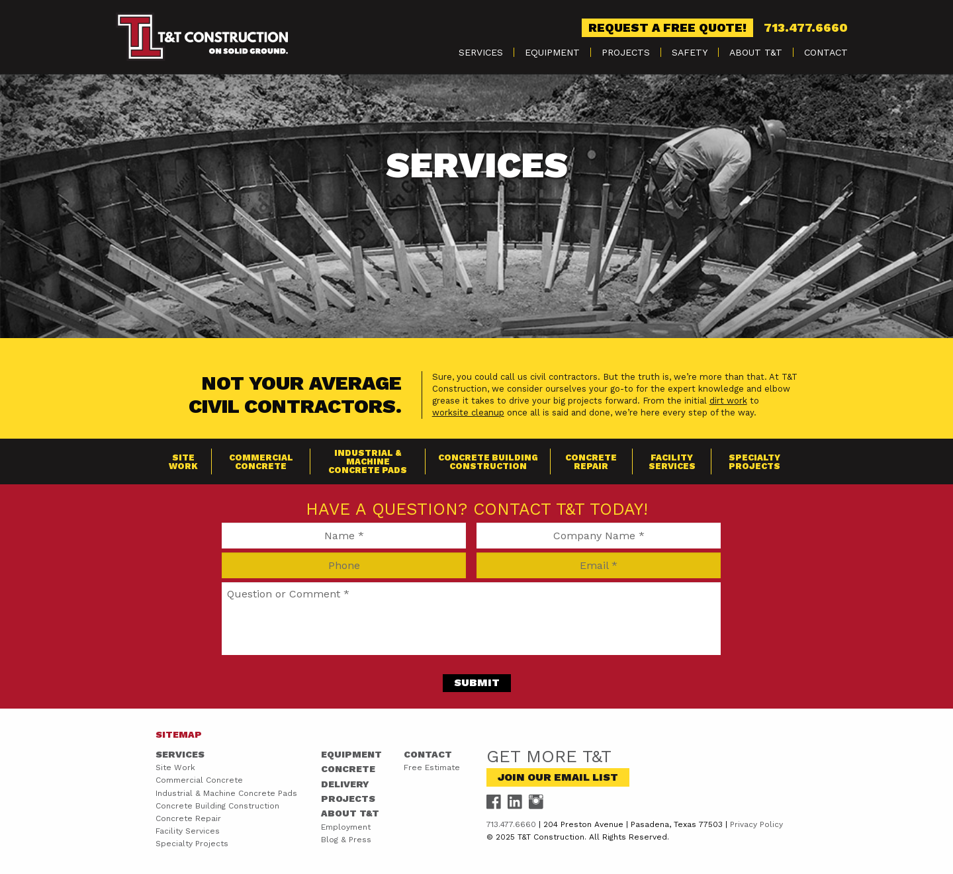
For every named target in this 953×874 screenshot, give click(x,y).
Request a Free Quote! (667, 27)
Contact (826, 52)
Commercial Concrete (261, 461)
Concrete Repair (591, 461)
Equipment (552, 52)
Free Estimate (432, 767)
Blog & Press (346, 839)
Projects (626, 52)
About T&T (755, 52)
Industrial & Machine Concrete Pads (367, 461)
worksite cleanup (468, 412)
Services (481, 52)
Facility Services (672, 461)
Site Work (183, 461)
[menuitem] (481, 52)
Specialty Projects (754, 461)
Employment (346, 827)
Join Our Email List (558, 777)
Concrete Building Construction (488, 461)
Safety (689, 52)
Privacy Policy (756, 824)
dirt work (728, 401)
